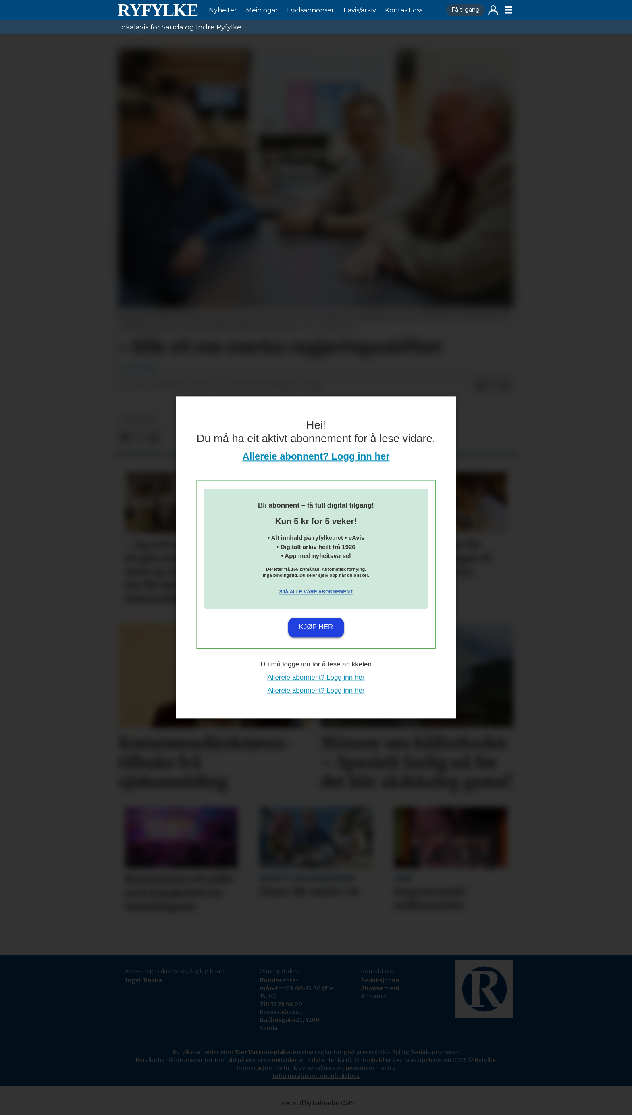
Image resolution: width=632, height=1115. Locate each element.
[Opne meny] (508, 10)
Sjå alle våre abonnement (316, 592)
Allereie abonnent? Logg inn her (316, 456)
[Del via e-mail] (507, 386)
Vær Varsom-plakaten (267, 1052)
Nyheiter (223, 10)
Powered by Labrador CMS (316, 1103)
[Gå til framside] (157, 10)
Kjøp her (316, 627)
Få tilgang (465, 9)
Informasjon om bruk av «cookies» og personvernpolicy (316, 1068)
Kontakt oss (403, 10)
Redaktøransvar (435, 1052)
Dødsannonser (310, 10)
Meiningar (262, 10)
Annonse (374, 996)
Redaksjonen (380, 980)
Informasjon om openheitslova (316, 1076)
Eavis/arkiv (359, 10)
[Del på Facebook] (481, 386)
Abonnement (380, 988)
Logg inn (493, 10)
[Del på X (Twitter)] (494, 386)
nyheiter (138, 419)
